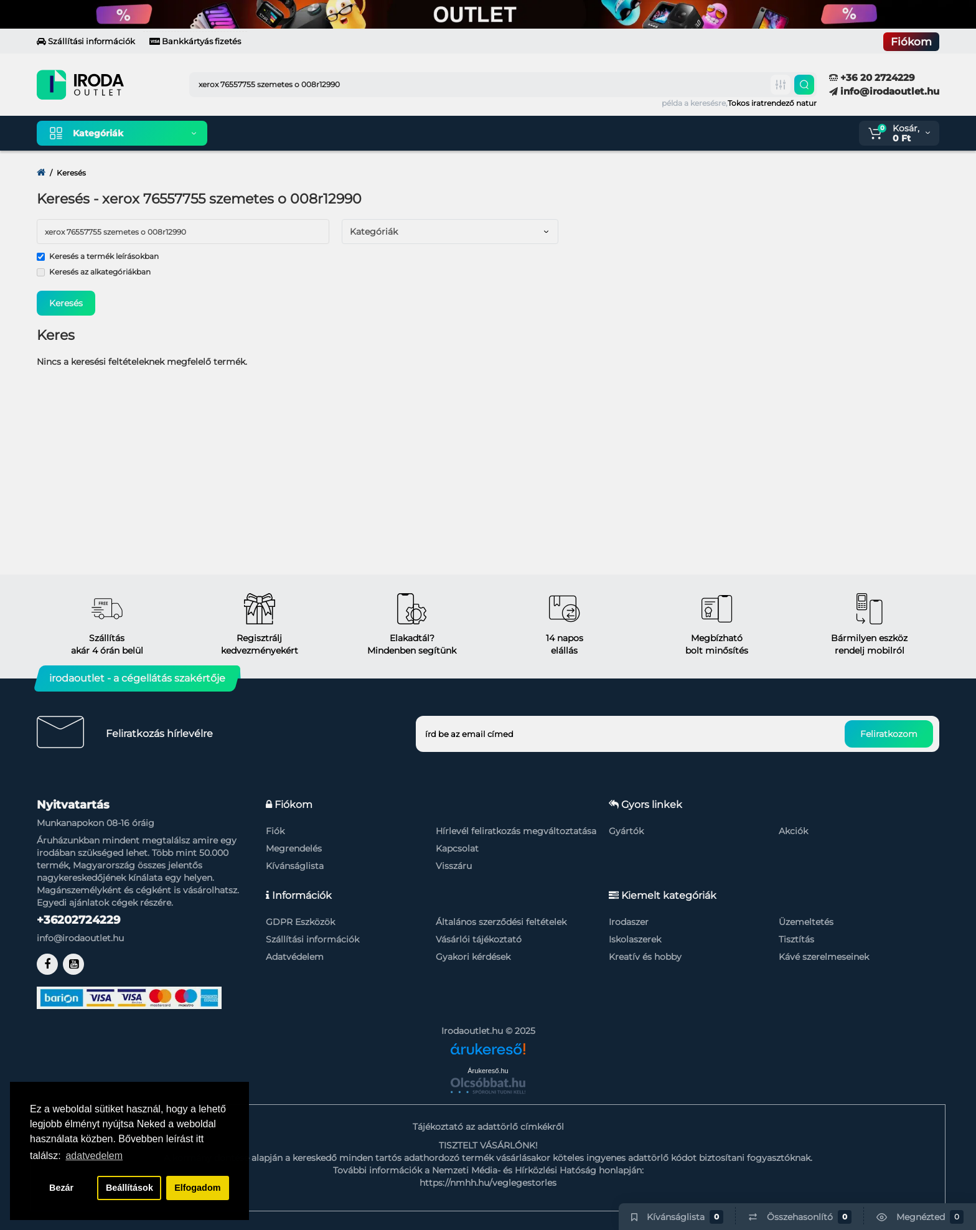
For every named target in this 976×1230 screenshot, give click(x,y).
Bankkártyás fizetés (195, 41)
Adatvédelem (295, 956)
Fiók (275, 831)
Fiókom (911, 41)
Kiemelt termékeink (275, 133)
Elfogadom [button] (197, 1188)
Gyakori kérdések (473, 956)
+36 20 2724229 (872, 77)
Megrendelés (294, 848)
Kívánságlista (295, 865)
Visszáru (454, 865)
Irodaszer (629, 921)
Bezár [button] (61, 1188)
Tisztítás (796, 939)
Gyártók (626, 831)
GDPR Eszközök (300, 921)
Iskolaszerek (635, 939)
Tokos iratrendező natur (772, 103)
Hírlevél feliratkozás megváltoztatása (516, 831)
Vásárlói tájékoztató (479, 939)
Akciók (793, 831)
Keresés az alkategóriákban (94, 271)
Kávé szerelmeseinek (824, 956)
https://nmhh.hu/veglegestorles (488, 1182)
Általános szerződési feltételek (501, 921)
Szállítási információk (86, 41)
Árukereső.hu (487, 1070)
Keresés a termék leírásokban (98, 256)
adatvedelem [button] (94, 1155)
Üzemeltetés (806, 921)
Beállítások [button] (129, 1188)
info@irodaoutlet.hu (884, 91)
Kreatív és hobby (645, 956)
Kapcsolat (457, 848)
